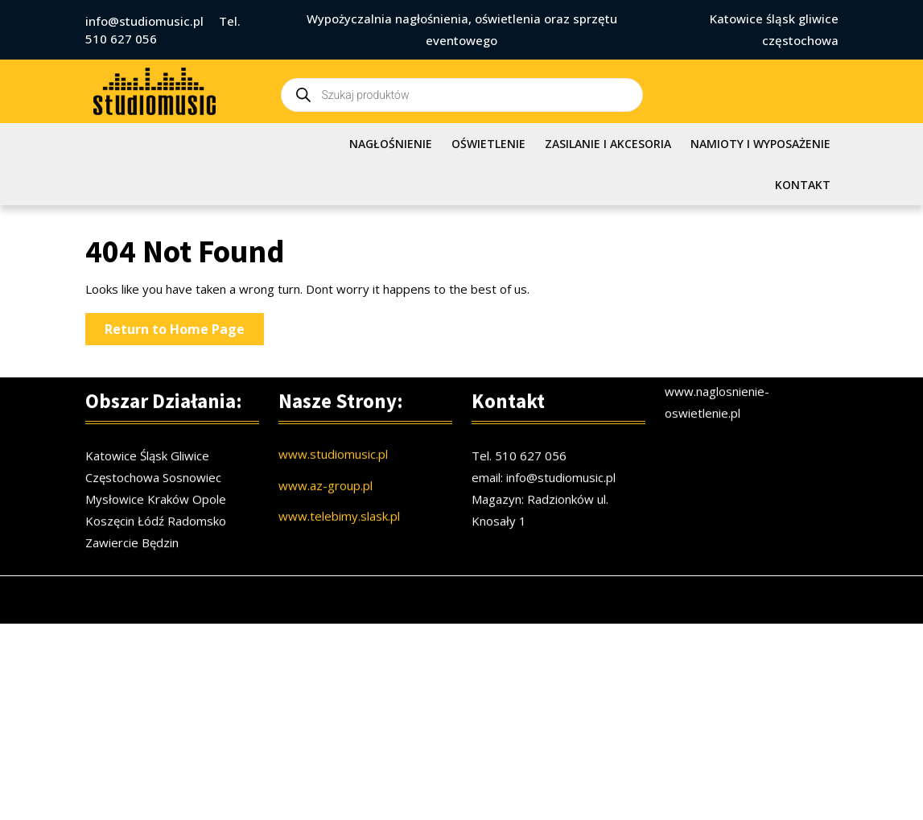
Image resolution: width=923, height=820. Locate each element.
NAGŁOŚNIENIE (390, 143)
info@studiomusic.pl (144, 21)
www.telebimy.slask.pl (339, 526)
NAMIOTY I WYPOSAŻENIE (760, 143)
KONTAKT (802, 184)
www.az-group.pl (325, 496)
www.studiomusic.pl (333, 464)
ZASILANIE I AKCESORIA (608, 143)
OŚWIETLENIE (488, 143)
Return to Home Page (184, 332)
